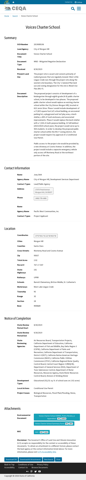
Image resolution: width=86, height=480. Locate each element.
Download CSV (11, 459)
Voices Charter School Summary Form (54, 423)
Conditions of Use (25, 464)
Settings (78, 2)
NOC (41, 432)
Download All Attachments (30, 459)
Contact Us (68, 2)
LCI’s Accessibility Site (47, 452)
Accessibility (9, 467)
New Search (48, 459)
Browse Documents (40, 467)
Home (6, 16)
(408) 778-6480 (40, 198)
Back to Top (9, 464)
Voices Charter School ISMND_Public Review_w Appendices (57, 417)
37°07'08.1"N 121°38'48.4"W (45, 236)
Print (58, 459)
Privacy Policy (42, 464)
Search (15, 16)
